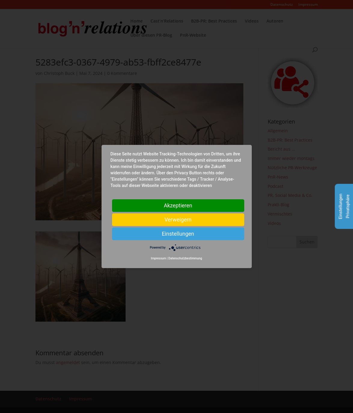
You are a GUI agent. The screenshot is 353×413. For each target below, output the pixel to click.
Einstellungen (178, 234)
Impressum (158, 258)
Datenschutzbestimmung (185, 258)
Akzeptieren (178, 205)
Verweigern (177, 219)
